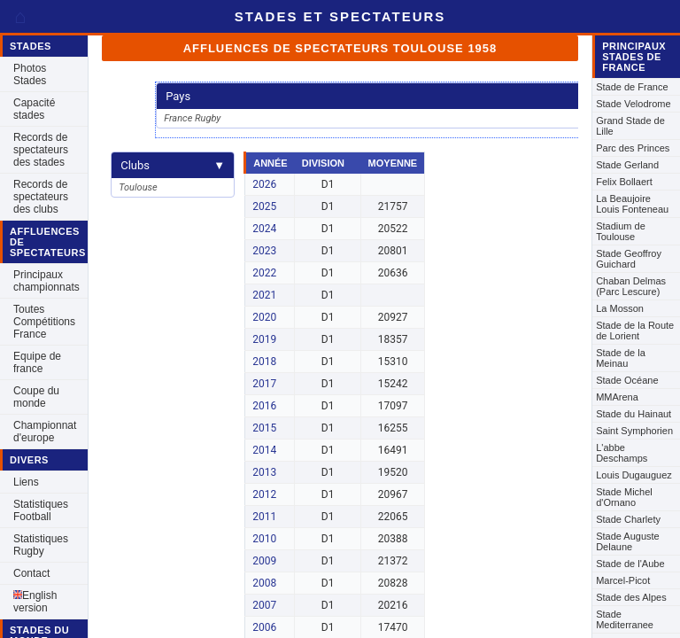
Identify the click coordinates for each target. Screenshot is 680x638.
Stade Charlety (628, 519)
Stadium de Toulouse (620, 231)
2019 (264, 339)
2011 (264, 516)
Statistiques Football (40, 510)
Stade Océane (627, 380)
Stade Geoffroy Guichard (628, 258)
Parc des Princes (632, 148)
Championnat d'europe (44, 431)
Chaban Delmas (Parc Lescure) (631, 286)
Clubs (172, 165)
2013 (264, 472)
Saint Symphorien (634, 430)
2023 (264, 251)
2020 (264, 317)
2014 (264, 450)
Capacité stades (34, 109)
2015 (264, 428)
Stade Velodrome (633, 103)
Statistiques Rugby (40, 545)
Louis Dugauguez (634, 475)
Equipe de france (37, 362)
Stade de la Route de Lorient (635, 330)
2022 (264, 273)
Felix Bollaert (624, 181)
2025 (264, 206)
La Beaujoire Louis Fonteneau (632, 203)
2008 (264, 583)
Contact (31, 573)
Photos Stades (29, 74)
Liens (26, 482)
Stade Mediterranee (624, 619)
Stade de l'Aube (630, 563)
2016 (264, 406)
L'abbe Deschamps (621, 452)
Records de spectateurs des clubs (40, 196)
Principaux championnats (46, 280)
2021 (264, 295)
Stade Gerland (627, 165)
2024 (264, 228)
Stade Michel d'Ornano (624, 497)
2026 (264, 184)
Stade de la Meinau (620, 358)
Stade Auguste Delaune (628, 541)
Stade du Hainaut (633, 413)
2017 (264, 383)
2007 (264, 605)
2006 (264, 627)
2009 (264, 561)
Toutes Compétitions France (44, 321)
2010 (264, 539)
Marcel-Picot (623, 580)
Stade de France (632, 87)
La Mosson (620, 308)
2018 (264, 361)
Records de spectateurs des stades (40, 149)
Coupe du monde (36, 397)
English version (35, 601)
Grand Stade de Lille (630, 125)
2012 (264, 494)
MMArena (617, 397)
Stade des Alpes (631, 597)
